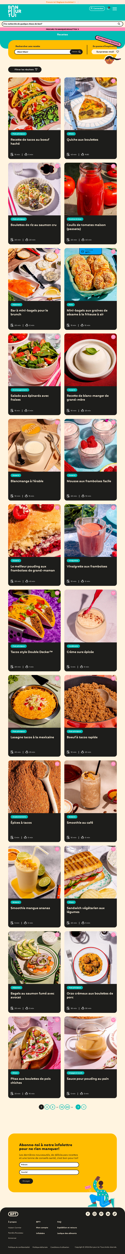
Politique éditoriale (40, 1247)
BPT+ (38, 1222)
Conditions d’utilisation (60, 1247)
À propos (12, 1222)
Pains (71, 304)
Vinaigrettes (74, 560)
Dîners (71, 134)
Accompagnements (21, 390)
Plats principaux (19, 134)
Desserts (72, 390)
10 (61, 1107)
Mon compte (42, 1228)
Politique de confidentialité (19, 1247)
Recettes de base (76, 219)
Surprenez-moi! (105, 52)
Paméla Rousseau (15, 1233)
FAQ (59, 1222)
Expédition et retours (67, 1228)
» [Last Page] (84, 1107)
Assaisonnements (20, 817)
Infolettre (40, 1233)
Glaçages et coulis (76, 1073)
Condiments (74, 646)
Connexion (97, 8)
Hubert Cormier (14, 1228)
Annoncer (12, 1238)
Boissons (72, 817)
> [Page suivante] (78, 1107)
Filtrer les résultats (24, 69)
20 (67, 1107)
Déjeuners (17, 304)
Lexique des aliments (67, 1233)
